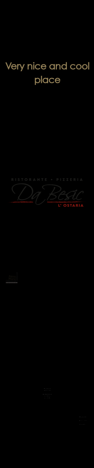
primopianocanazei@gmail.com (47, 390)
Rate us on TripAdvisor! (78, 423)
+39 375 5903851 (47, 393)
